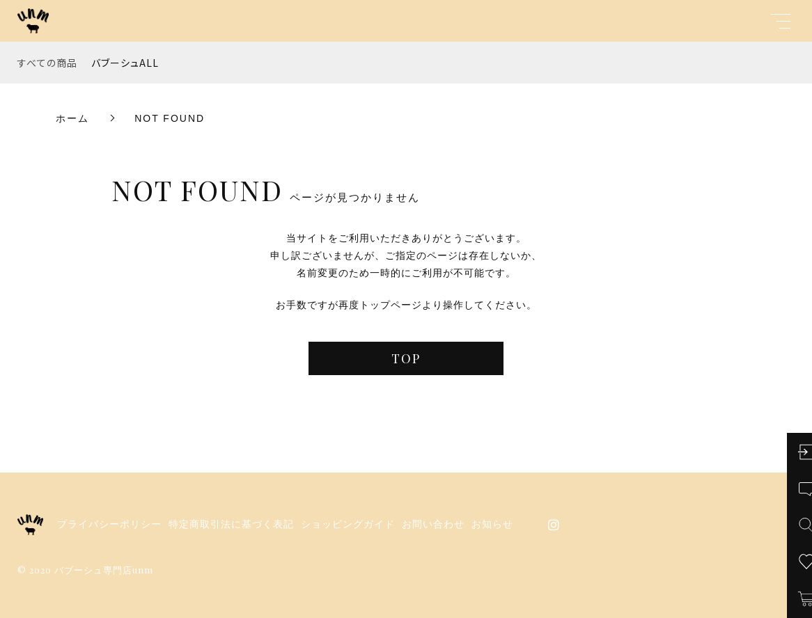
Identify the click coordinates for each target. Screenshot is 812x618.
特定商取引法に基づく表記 (231, 524)
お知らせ (492, 524)
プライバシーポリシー (109, 524)
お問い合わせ (433, 524)
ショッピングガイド (348, 524)
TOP (406, 358)
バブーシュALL (125, 63)
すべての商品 (47, 63)
